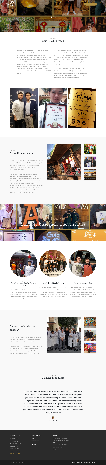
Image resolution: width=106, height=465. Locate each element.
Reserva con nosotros (58, 447)
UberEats (34, 444)
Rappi (33, 438)
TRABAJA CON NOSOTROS (90, 462)
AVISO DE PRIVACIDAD (77, 462)
